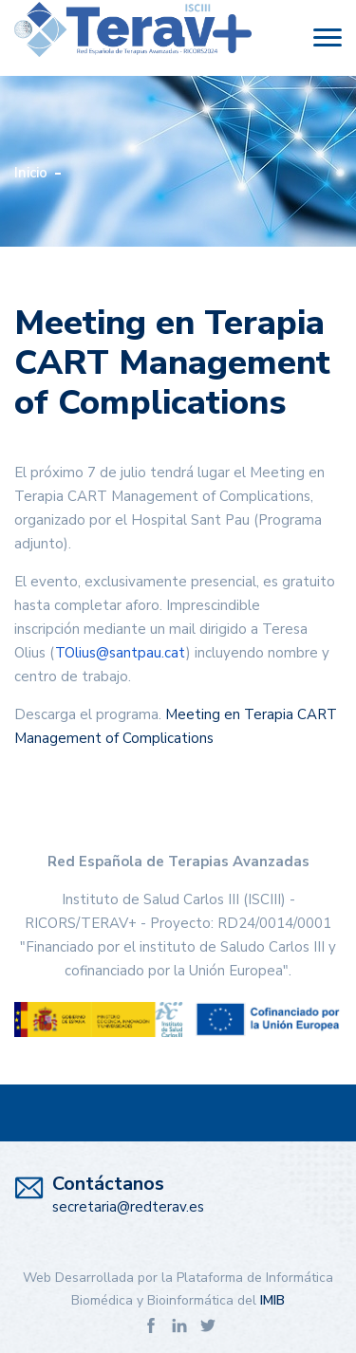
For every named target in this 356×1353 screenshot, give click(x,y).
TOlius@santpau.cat (120, 652)
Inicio (30, 172)
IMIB (272, 1300)
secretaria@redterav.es (128, 1206)
